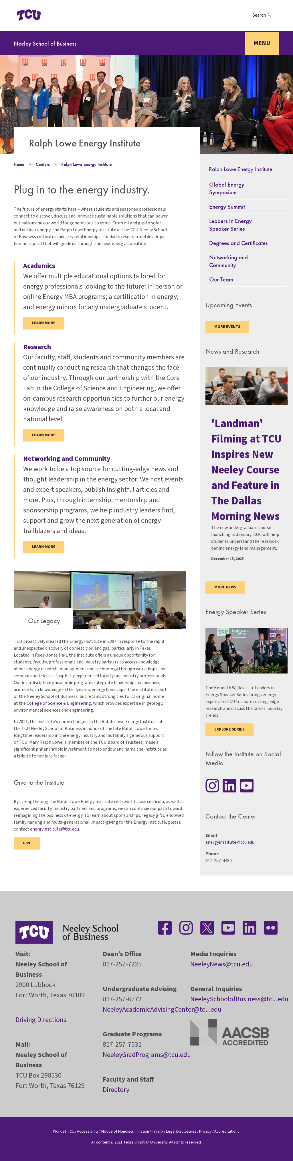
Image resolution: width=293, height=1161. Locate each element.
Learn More (44, 435)
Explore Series (229, 729)
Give (27, 843)
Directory (116, 1090)
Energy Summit (227, 206)
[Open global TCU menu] (55, 15)
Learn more (44, 323)
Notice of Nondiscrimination (125, 1131)
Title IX (157, 1131)
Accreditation (225, 1131)
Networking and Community (228, 261)
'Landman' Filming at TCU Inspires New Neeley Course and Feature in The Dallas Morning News (246, 470)
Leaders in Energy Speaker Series (230, 224)
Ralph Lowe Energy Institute (86, 164)
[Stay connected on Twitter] (207, 928)
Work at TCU (63, 1131)
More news (225, 587)
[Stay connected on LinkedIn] (229, 785)
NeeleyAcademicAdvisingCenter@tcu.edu (162, 1010)
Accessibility (88, 1131)
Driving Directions (40, 1020)
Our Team (221, 279)
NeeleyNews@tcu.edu (221, 964)
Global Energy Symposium (226, 188)
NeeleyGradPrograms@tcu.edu (147, 1055)
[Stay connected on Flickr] (271, 928)
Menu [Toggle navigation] (262, 43)
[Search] (266, 15)
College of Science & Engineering (59, 703)
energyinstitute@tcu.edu (54, 829)
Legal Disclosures (181, 1131)
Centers (43, 164)
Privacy (205, 1131)
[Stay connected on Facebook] (165, 928)
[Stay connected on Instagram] (212, 785)
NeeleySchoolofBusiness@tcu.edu (239, 999)
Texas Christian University (145, 1142)
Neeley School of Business (45, 43)
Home (19, 164)
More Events (227, 327)
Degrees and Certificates (238, 243)
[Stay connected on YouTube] (247, 785)
